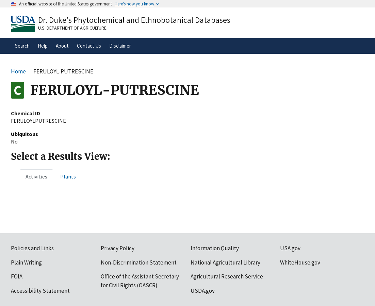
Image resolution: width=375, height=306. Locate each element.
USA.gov (290, 248)
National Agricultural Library (225, 262)
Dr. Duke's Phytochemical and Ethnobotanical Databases (134, 20)
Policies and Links (32, 248)
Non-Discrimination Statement (139, 262)
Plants (68, 176)
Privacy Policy (117, 248)
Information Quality (215, 248)
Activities (36, 176)
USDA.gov (203, 290)
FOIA (16, 276)
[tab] (36, 176)
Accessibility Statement (40, 290)
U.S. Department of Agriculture (72, 28)
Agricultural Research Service (227, 276)
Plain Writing (26, 262)
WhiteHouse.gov (300, 262)
